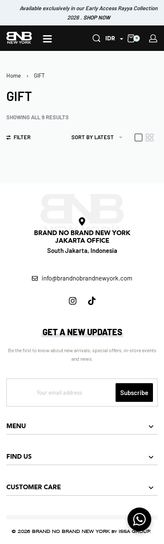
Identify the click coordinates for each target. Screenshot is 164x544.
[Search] (96, 38)
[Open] (47, 39)
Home (13, 75)
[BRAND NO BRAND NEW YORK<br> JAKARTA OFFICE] (82, 221)
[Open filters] (18, 138)
